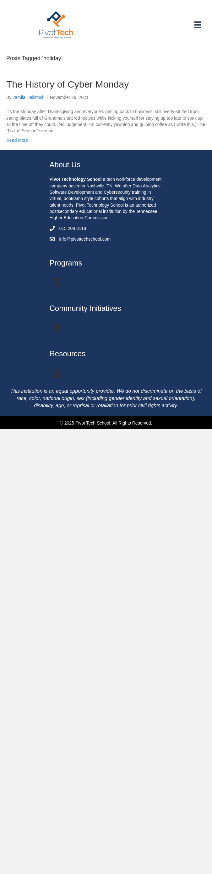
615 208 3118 (72, 228)
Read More (17, 140)
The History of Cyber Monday (67, 84)
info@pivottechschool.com (85, 239)
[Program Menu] (57, 282)
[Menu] (198, 25)
